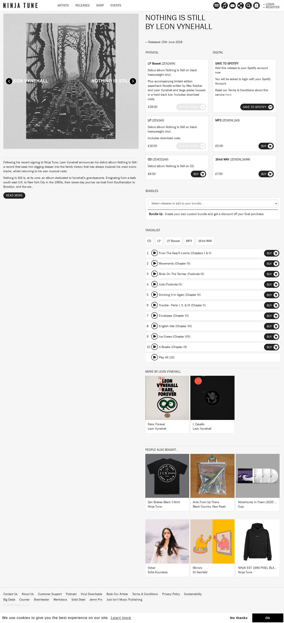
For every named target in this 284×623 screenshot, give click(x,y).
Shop (100, 5)
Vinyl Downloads (91, 594)
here (228, 94)
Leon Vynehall (184, 27)
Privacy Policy (171, 594)
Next (132, 81)
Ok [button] (267, 618)
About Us (28, 594)
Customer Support (50, 594)
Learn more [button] (121, 618)
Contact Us (10, 594)
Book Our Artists (117, 594)
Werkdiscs (60, 599)
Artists (63, 5)
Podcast (71, 594)
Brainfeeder (41, 599)
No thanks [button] (239, 618)
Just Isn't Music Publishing (124, 599)
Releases (82, 5)
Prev (9, 81)
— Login (268, 4)
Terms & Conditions (145, 594)
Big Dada (9, 599)
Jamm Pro (95, 599)
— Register (271, 7)
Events (115, 5)
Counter (24, 599)
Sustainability (193, 594)
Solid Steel (78, 599)
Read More (14, 195)
